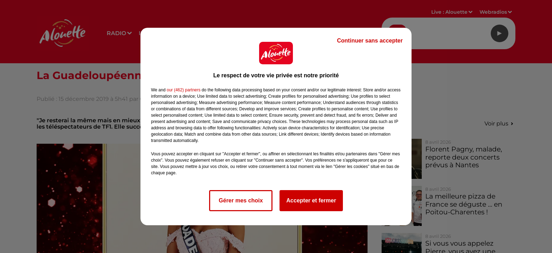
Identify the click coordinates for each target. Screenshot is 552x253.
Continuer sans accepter (370, 41)
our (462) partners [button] (183, 89)
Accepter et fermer (311, 200)
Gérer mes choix (241, 200)
